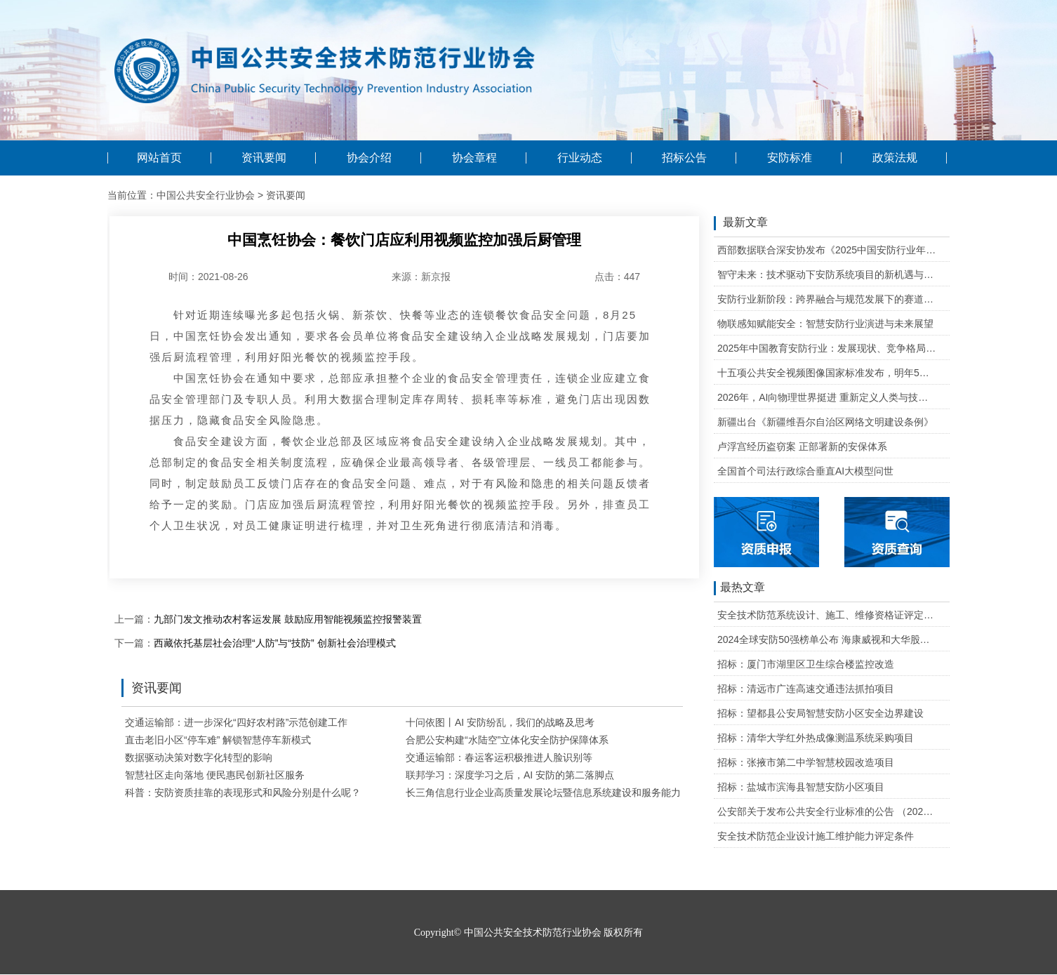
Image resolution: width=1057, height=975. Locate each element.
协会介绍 (369, 158)
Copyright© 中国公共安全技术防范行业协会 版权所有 (528, 932)
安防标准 (789, 158)
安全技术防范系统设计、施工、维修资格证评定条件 (827, 615)
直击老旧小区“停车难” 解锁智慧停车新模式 (218, 739)
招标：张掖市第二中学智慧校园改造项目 (805, 762)
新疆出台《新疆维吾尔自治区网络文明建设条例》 (825, 421)
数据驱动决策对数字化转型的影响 (198, 757)
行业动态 (579, 158)
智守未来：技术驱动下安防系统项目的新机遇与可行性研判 (827, 274)
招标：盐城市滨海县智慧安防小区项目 (800, 786)
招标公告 (684, 158)
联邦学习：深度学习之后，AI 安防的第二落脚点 (510, 775)
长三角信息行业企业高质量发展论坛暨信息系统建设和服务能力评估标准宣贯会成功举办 (597, 792)
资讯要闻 (263, 158)
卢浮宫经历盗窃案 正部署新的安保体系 (802, 446)
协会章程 (474, 158)
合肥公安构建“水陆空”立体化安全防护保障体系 (507, 739)
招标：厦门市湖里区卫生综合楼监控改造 (805, 664)
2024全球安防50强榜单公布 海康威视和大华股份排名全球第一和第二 (827, 639)
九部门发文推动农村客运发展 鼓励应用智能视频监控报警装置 (288, 619)
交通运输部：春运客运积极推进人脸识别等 (499, 757)
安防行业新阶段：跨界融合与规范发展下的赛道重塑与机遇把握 (827, 299)
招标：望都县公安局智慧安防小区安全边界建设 (820, 713)
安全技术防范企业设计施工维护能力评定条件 (815, 836)
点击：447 (617, 276)
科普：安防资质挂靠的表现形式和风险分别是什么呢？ (243, 792)
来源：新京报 (421, 276)
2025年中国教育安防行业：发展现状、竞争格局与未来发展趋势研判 (827, 348)
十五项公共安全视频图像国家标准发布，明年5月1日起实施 (827, 372)
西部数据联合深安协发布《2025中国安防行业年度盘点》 (827, 250)
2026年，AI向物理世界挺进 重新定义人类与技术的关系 (827, 397)
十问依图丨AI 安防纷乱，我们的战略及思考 (500, 722)
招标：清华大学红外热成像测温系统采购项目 (815, 737)
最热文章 (739, 588)
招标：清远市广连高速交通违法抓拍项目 (805, 688)
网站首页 (159, 158)
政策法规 (894, 158)
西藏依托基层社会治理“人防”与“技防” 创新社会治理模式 (275, 643)
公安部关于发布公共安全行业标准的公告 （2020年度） (827, 811)
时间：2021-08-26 (208, 276)
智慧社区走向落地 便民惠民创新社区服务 (215, 775)
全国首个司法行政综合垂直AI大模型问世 (805, 471)
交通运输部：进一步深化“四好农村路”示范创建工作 (236, 722)
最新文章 (741, 223)
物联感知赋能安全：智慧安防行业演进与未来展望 (825, 323)
